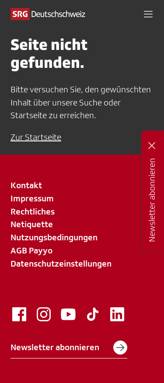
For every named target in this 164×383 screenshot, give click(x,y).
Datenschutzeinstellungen (61, 263)
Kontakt (26, 185)
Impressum (32, 198)
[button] (148, 14)
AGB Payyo (31, 250)
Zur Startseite (35, 137)
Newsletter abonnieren (68, 348)
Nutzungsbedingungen (54, 237)
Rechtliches (32, 211)
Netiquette (31, 224)
